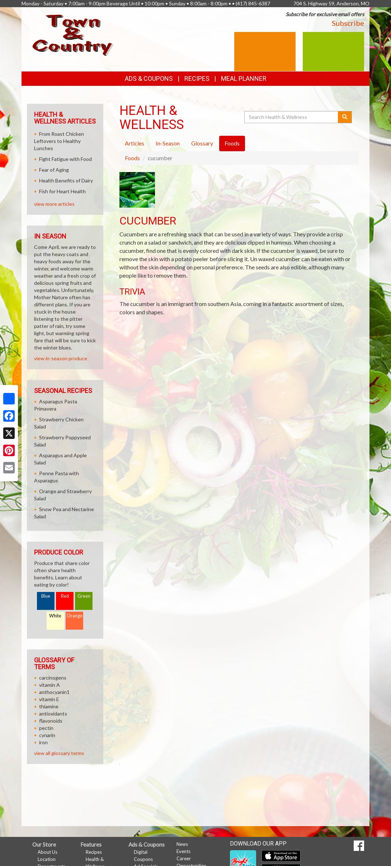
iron (43, 742)
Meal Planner (244, 78)
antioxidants (53, 713)
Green (83, 596)
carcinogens (52, 678)
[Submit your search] (345, 117)
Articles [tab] (134, 143)
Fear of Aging (54, 170)
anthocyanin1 (54, 692)
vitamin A (49, 685)
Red (65, 596)
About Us (47, 852)
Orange (75, 616)
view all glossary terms (59, 753)
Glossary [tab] (202, 143)
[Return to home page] (72, 34)
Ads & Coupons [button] (149, 78)
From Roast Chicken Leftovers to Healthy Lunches (59, 141)
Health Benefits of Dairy (66, 180)
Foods (132, 157)
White (55, 616)
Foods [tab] (232, 143)
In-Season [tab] (168, 143)
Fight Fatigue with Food (65, 159)
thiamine (48, 706)
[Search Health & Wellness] (291, 117)
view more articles (54, 204)
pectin (46, 728)
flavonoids (50, 721)
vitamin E (49, 699)
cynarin (47, 735)
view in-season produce (60, 358)
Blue (45, 596)
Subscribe (348, 23)
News (182, 844)
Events (183, 851)
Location (47, 859)
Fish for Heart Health (62, 191)
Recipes (196, 78)
